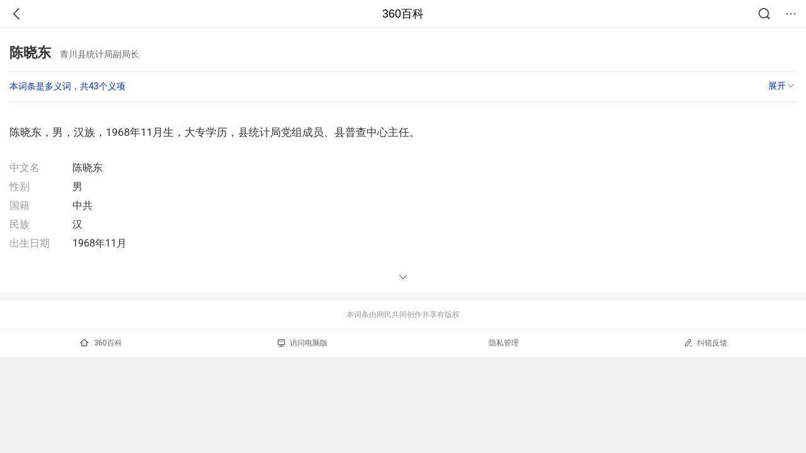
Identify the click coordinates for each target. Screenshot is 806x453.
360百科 (403, 14)
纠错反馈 (705, 342)
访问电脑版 (302, 342)
